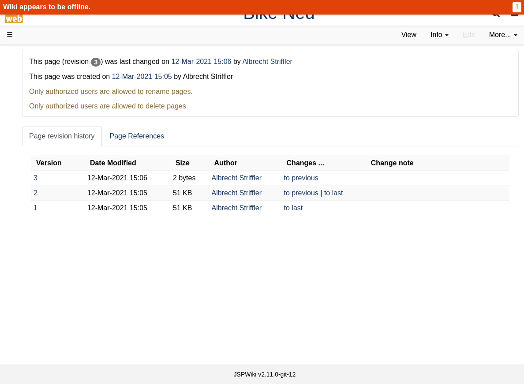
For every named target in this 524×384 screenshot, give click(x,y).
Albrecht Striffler (364, 61)
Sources (37, 230)
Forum (34, 269)
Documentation (48, 139)
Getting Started (48, 189)
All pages (38, 309)
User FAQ (39, 149)
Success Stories (49, 89)
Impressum (71, 339)
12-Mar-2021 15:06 (299, 61)
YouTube (38, 279)
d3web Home (28, 54)
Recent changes (49, 319)
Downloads (41, 79)
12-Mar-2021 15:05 (239, 76)
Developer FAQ (48, 209)
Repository (41, 239)
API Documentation (54, 220)
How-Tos (38, 199)
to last (379, 193)
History (35, 99)
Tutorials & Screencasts (61, 129)
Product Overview (52, 69)
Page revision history (158, 136)
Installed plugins (49, 329)
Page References (233, 136)
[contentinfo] (439, 35)
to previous (347, 178)
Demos (35, 159)
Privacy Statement (53, 350)
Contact (36, 339)
